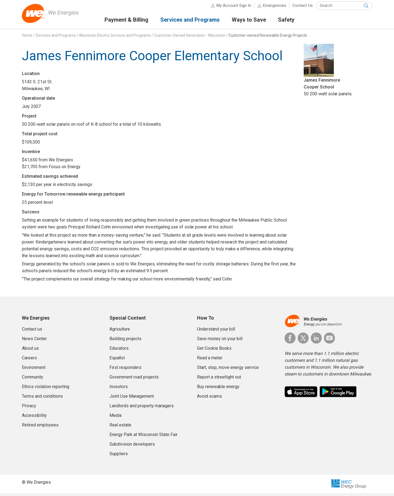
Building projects (125, 341)
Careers (29, 360)
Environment (33, 370)
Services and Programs (56, 38)
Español (117, 360)
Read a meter (209, 360)
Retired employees (40, 427)
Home (27, 38)
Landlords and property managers (141, 408)
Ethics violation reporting (45, 389)
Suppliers (118, 456)
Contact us (32, 331)
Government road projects (134, 379)
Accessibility (34, 418)
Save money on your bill (219, 341)
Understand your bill (216, 331)
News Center (34, 341)
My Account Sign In (233, 8)
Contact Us (302, 8)
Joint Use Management (131, 399)
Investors (118, 389)
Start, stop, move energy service (228, 370)
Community (32, 379)
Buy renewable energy (218, 389)
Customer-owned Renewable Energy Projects (267, 38)
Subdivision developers (132, 446)
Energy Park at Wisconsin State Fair (143, 437)
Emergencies (274, 8)
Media (115, 418)
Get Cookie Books (214, 351)
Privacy (29, 408)
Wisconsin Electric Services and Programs (115, 38)
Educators (119, 351)
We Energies (64, 15)
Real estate (120, 427)
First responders (125, 370)
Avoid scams (209, 399)
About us (30, 351)
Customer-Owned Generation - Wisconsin (189, 38)
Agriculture (119, 331)
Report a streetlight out (219, 379)
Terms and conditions (42, 399)
